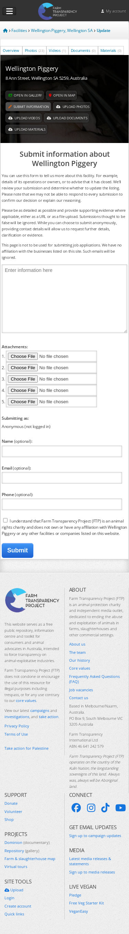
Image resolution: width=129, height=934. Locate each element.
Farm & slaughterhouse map (29, 858)
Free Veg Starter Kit (86, 902)
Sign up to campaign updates (95, 835)
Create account (17, 906)
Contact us (78, 697)
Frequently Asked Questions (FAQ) (94, 679)
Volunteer (13, 811)
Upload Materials (26, 129)
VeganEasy (78, 911)
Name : (17, 441)
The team (77, 652)
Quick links (14, 913)
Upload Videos (24, 118)
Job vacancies (81, 689)
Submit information (28, 106)
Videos (57, 50)
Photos (34, 50)
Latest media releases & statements (90, 861)
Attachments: (15, 346)
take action (48, 716)
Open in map (62, 95)
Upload (13, 889)
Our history (79, 660)
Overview (11, 50)
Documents (83, 50)
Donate (11, 803)
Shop (9, 819)
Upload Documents (67, 118)
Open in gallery (25, 95)
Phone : (17, 494)
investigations (16, 716)
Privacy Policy (16, 725)
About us (77, 644)
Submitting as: (15, 418)
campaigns (39, 710)
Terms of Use (16, 734)
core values (26, 700)
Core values (79, 668)
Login (9, 897)
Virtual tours (15, 866)
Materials (110, 50)
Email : (16, 468)
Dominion (27, 842)
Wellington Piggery (32, 68)
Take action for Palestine (26, 748)
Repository (21, 850)
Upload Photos (72, 106)
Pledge (75, 895)
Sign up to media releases (92, 872)
